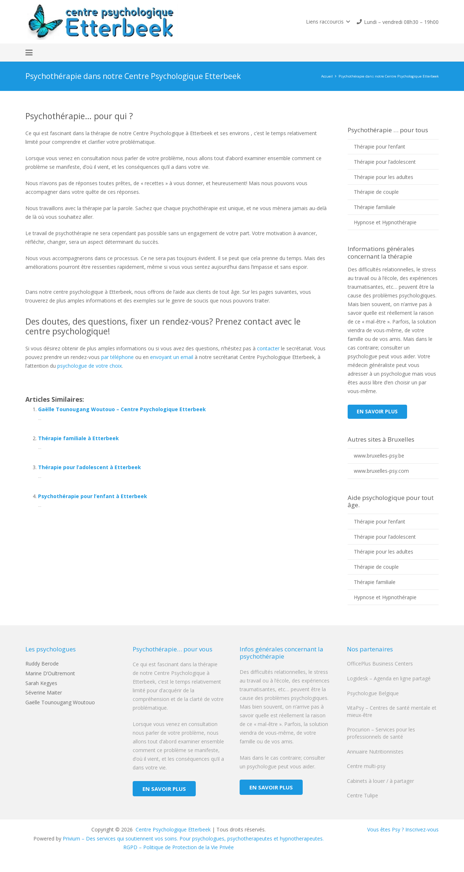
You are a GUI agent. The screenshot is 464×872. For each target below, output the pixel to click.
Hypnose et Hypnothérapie (385, 222)
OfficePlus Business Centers (380, 663)
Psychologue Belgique (373, 693)
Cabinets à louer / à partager (380, 780)
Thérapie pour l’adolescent (385, 161)
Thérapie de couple (376, 191)
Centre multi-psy (366, 766)
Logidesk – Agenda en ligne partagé (389, 678)
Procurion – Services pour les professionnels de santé (381, 733)
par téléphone (117, 357)
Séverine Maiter (43, 692)
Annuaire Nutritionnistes (375, 751)
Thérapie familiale (374, 207)
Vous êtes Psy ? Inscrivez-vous (403, 829)
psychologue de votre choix (89, 365)
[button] (328, 22)
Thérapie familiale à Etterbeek (78, 438)
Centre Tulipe (362, 795)
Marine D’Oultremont (50, 673)
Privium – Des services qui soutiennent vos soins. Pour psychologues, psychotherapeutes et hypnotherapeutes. (193, 838)
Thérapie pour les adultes (383, 177)
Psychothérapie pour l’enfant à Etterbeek (92, 496)
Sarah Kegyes (41, 683)
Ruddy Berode (42, 663)
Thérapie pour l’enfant (379, 146)
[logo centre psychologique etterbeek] (101, 22)
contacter (268, 348)
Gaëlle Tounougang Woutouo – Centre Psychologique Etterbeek (122, 409)
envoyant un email (171, 357)
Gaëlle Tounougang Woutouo (60, 702)
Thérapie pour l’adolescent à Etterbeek (89, 467)
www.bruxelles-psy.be (379, 455)
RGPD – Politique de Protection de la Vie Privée (178, 847)
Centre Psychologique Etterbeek (172, 829)
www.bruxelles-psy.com (381, 470)
